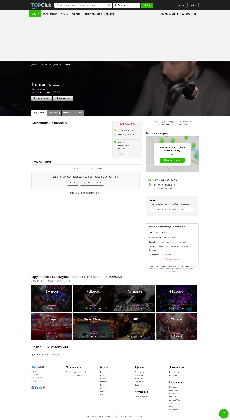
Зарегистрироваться (92, 183)
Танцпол (172, 237)
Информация (39, 112)
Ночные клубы (38, 89)
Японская (122, 154)
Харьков (109, 416)
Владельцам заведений (76, 372)
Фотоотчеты (176, 367)
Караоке (104, 378)
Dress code (159, 242)
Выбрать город (189, 14)
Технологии (174, 403)
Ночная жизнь (175, 387)
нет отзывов (46, 92)
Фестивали (139, 385)
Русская (121, 148)
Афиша (76, 13)
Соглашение (36, 378)
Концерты (139, 375)
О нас (33, 371)
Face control (171, 242)
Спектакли (139, 382)
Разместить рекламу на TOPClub (172, 209)
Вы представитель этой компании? (172, 124)
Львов (130, 416)
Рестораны (104, 372)
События (78, 112)
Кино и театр (174, 393)
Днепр (123, 416)
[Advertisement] (115, 39)
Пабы (102, 391)
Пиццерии (104, 382)
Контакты (35, 381)
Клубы (103, 375)
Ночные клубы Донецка (47, 354)
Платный (182, 242)
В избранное (63, 98)
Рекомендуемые (142, 397)
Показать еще (172, 259)
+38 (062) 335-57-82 (126, 134)
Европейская (123, 145)
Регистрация (178, 5)
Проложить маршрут (164, 188)
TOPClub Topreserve (74, 375)
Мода (171, 406)
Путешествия (174, 410)
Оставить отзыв (41, 98)
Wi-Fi (165, 237)
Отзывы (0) (54, 112)
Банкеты (104, 385)
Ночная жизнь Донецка (51, 65)
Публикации (93, 13)
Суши (102, 395)
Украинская (123, 151)
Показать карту (172, 160)
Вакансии (35, 374)
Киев (117, 416)
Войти (193, 5)
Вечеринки (139, 372)
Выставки (139, 378)
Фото (64, 13)
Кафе (102, 388)
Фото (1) (67, 112)
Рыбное (167, 254)
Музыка (172, 397)
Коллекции (50, 13)
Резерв (109, 13)
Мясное (159, 254)
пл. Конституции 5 (125, 130)
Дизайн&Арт (174, 400)
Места (35, 13)
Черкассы (139, 416)
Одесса (101, 416)
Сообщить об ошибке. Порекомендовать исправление (172, 266)
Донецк (34, 65)
